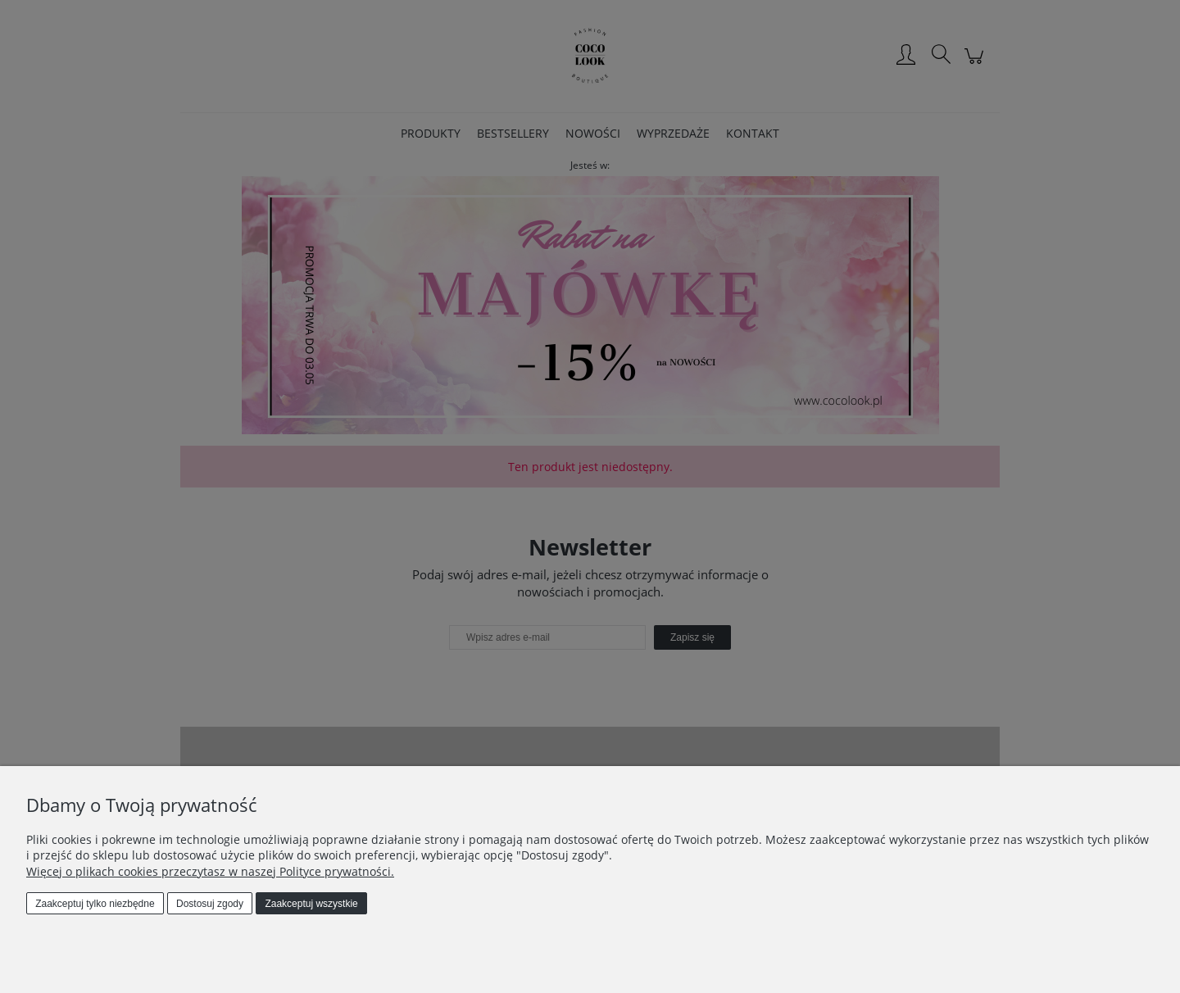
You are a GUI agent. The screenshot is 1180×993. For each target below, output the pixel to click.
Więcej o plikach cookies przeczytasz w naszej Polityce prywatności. (210, 871)
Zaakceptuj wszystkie (311, 903)
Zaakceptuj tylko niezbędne (94, 903)
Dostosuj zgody (209, 903)
